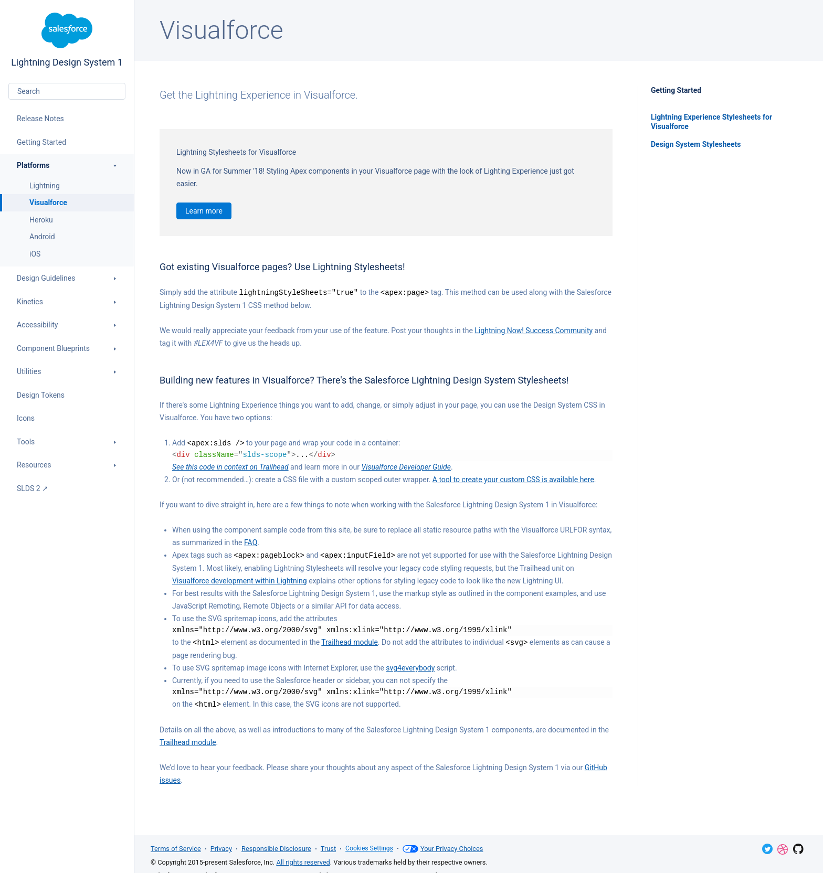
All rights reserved (303, 862)
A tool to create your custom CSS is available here (513, 478)
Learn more (204, 211)
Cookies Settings (370, 849)
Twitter (767, 849)
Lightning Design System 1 (67, 40)
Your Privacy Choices (445, 849)
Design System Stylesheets (696, 144)
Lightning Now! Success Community (533, 330)
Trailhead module (349, 640)
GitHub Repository (798, 849)
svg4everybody (410, 666)
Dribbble (782, 849)
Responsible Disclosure (276, 849)
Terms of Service (176, 849)
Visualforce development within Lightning (239, 579)
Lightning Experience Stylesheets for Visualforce (711, 122)
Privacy (221, 849)
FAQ (250, 541)
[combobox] (66, 91)
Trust (328, 849)
